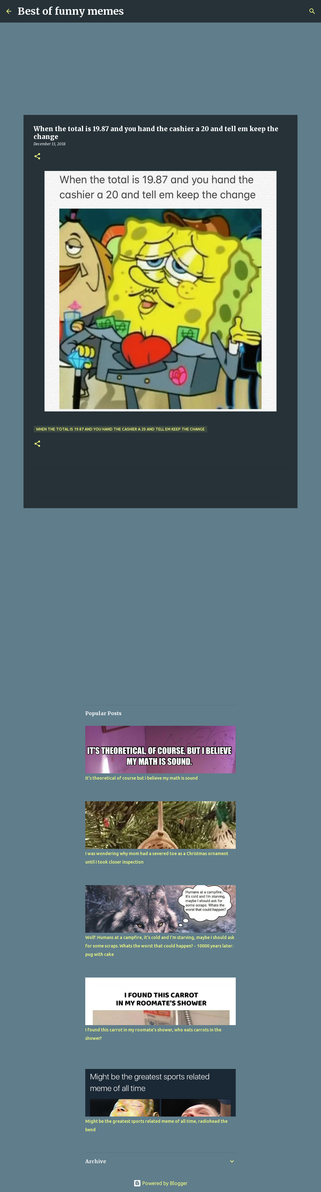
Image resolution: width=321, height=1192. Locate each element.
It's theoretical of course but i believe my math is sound (141, 778)
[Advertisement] (160, 69)
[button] (37, 156)
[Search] (312, 11)
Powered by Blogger (160, 1183)
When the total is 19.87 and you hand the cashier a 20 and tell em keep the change (120, 429)
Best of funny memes (71, 11)
